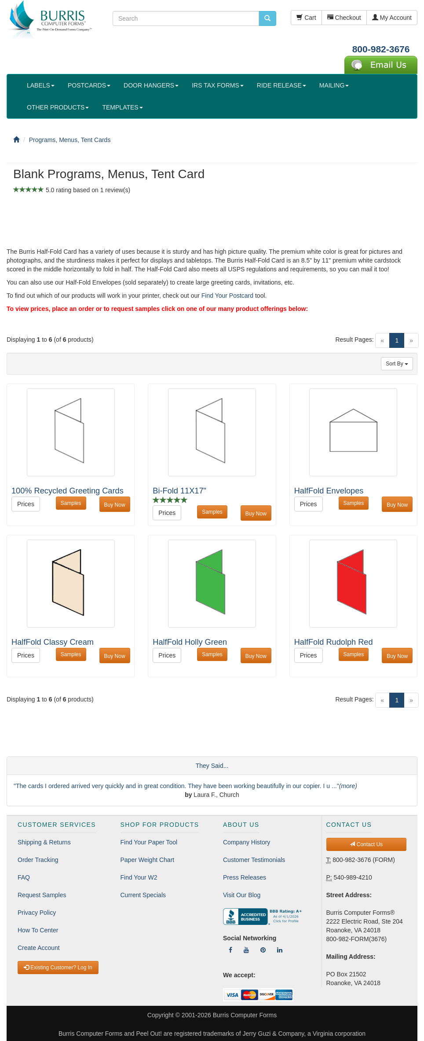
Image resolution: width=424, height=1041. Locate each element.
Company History (246, 842)
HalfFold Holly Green (190, 642)
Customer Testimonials (254, 859)
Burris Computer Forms (245, 1015)
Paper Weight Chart (148, 859)
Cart (306, 17)
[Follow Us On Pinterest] (263, 949)
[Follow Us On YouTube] (246, 949)
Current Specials (143, 895)
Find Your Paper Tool (149, 842)
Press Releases (244, 877)
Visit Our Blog (241, 895)
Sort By (397, 364)
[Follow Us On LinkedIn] (279, 949)
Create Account (39, 947)
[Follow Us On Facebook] (230, 949)
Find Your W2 (139, 877)
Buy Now (114, 505)
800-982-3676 (381, 49)
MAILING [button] (334, 85)
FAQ (24, 877)
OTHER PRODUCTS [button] (58, 107)
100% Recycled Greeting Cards (67, 490)
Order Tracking (38, 859)
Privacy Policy (37, 912)
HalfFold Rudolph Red (333, 642)
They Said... (212, 765)
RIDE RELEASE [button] (281, 85)
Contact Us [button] (366, 844)
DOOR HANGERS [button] (151, 85)
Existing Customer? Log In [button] (58, 967)
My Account (392, 17)
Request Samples (42, 895)
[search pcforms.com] (267, 18)
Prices (25, 504)
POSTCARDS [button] (89, 85)
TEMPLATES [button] (122, 107)
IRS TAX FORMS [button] (218, 85)
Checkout (344, 17)
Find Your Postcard (227, 295)
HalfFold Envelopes (329, 490)
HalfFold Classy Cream (52, 642)
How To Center (38, 930)
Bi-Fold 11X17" (179, 490)
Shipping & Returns (44, 842)
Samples (71, 503)
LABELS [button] (41, 85)
